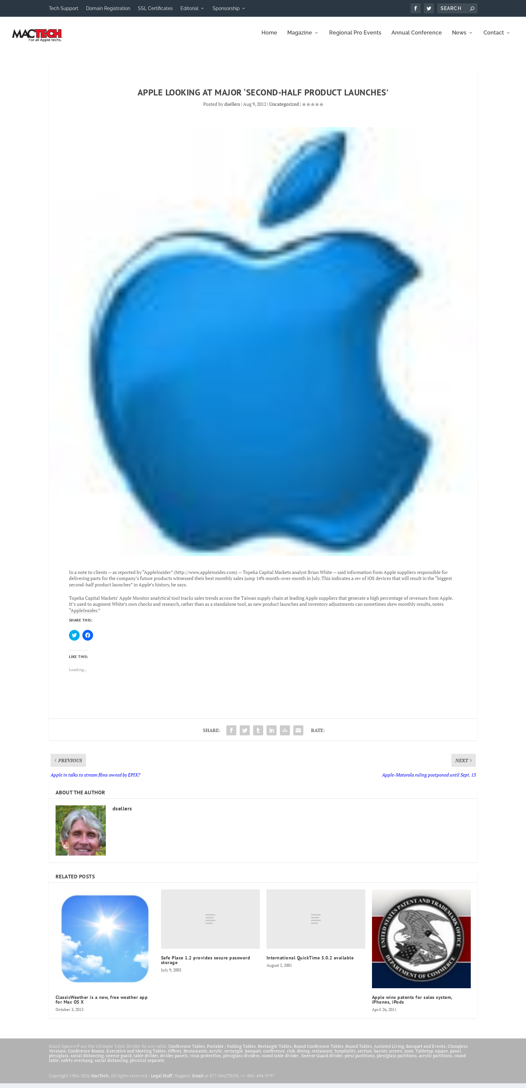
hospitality (345, 1056)
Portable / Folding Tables (231, 1051)
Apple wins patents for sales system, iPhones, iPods (412, 1004)
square (441, 1056)
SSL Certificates (155, 8)
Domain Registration (108, 8)
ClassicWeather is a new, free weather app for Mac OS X (102, 1004)
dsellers (232, 108)
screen (395, 1056)
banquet (253, 1056)
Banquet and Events (426, 1051)
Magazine (299, 38)
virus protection (205, 1060)
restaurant (322, 1056)
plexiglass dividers (241, 1060)
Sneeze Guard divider (322, 1060)
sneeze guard (119, 1060)
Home (269, 38)
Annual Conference (416, 38)
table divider (146, 1060)
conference (274, 1056)
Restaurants (195, 1056)
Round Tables (359, 1051)
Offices (174, 1056)
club (291, 1056)
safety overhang (77, 1065)
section (365, 1056)
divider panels (174, 1060)
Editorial (189, 8)
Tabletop (424, 1056)
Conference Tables (186, 1051)
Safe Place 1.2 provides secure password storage (205, 964)
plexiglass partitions (397, 1060)
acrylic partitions (435, 1060)
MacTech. (100, 1080)
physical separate (147, 1065)
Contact (493, 38)
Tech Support (63, 8)
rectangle (233, 1056)
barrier (380, 1056)
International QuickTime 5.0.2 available (310, 962)
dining (303, 1056)
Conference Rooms (86, 1056)
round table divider (280, 1060)
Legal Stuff (161, 1080)
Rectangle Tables (275, 1051)
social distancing (87, 1060)
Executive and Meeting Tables (136, 1056)
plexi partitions (360, 1060)
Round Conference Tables (319, 1051)
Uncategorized (284, 108)
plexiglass (59, 1060)
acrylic (215, 1056)
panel (455, 1056)
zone (409, 1056)
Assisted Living (389, 1051)
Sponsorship (226, 8)
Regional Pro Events (355, 38)
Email (198, 1080)
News (459, 38)
